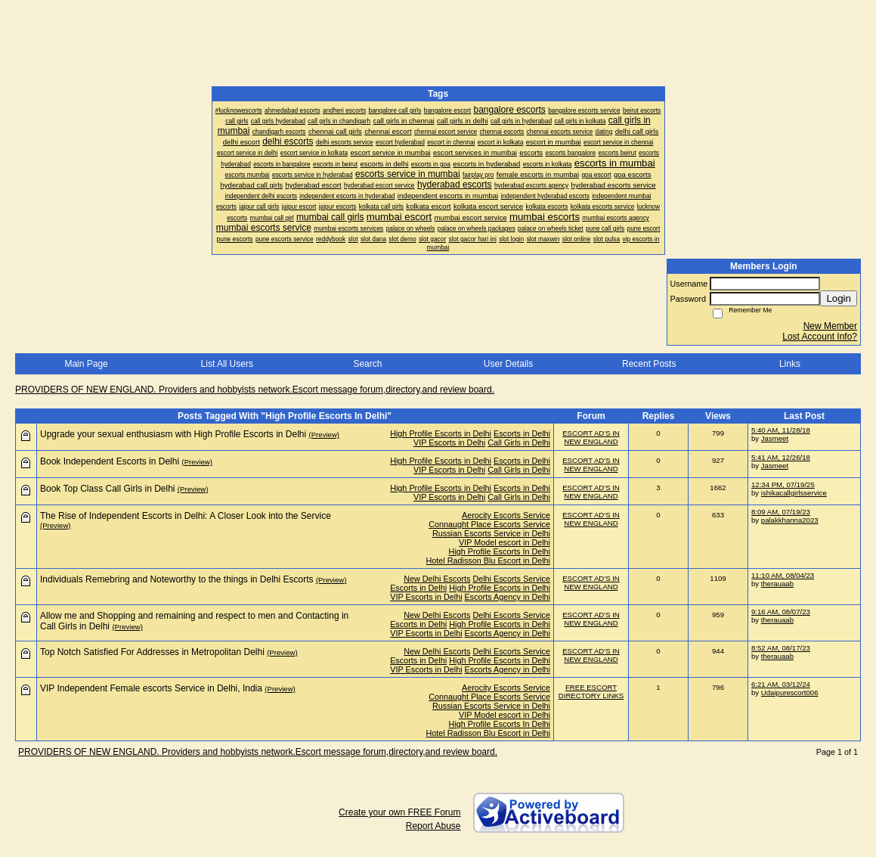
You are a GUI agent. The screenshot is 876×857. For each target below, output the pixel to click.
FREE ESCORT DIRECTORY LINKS (591, 691)
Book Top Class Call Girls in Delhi (107, 488)
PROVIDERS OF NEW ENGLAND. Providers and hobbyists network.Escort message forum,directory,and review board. (254, 389)
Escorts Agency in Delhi (507, 596)
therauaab (777, 583)
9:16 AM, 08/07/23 (780, 611)
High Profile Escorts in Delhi (440, 433)
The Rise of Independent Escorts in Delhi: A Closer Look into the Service (185, 516)
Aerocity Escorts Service (506, 515)
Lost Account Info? (819, 336)
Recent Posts (649, 364)
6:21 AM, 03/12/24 (780, 684)
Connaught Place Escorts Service (489, 524)
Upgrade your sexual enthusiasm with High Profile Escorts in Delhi (173, 434)
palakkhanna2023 (790, 520)
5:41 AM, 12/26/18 (780, 457)
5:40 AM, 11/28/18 (780, 430)
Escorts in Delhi (522, 433)
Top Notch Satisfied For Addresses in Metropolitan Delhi (152, 652)
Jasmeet (774, 438)
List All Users (227, 364)
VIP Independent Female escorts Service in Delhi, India (151, 688)
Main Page (85, 364)
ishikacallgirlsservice (794, 493)
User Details (508, 364)
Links (789, 364)
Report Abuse (433, 826)
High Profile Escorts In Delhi (499, 551)
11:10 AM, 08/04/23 (782, 575)
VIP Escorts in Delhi (449, 442)
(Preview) (324, 434)
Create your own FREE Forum (399, 812)
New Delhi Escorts (437, 578)
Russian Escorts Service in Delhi (491, 533)
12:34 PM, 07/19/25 (783, 484)
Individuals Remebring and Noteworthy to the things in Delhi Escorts (177, 579)
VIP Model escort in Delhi (504, 542)
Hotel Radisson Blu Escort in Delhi (488, 560)
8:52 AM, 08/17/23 (780, 648)
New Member (830, 326)
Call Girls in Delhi (519, 442)
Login (838, 298)
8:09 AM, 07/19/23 (780, 512)
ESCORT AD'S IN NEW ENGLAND (591, 437)
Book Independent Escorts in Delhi (109, 461)
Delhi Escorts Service (511, 578)
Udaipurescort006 (790, 692)
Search (367, 364)
